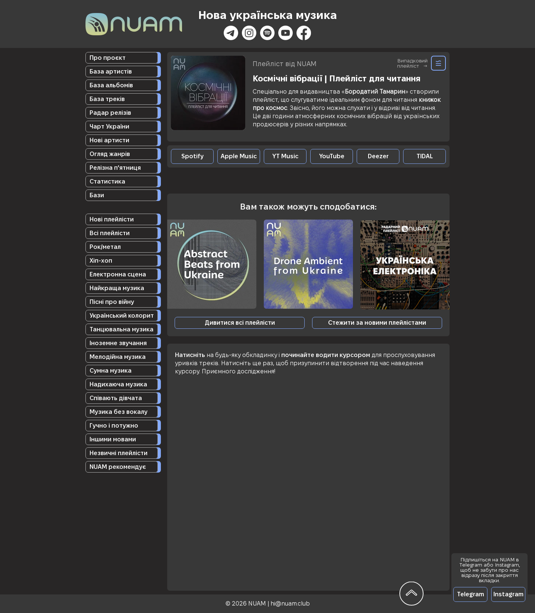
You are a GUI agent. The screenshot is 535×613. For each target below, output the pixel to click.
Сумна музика (111, 370)
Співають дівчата (116, 398)
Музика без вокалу (118, 412)
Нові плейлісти (112, 219)
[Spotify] (267, 33)
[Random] (438, 63)
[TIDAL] (424, 156)
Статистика (107, 181)
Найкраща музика (117, 288)
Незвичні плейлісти (118, 453)
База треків (107, 99)
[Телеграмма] (231, 33)
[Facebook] (303, 33)
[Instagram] (249, 33)
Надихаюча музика (118, 384)
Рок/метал (105, 247)
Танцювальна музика (121, 329)
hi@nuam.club (290, 603)
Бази (97, 195)
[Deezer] (378, 156)
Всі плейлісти (110, 233)
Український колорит (122, 315)
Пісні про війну (112, 302)
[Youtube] (285, 33)
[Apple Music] (238, 156)
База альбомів (111, 85)
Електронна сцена (118, 274)
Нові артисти (109, 140)
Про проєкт (108, 58)
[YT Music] (285, 156)
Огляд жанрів (110, 154)
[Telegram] (470, 594)
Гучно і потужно (114, 425)
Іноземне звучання (118, 343)
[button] (377, 323)
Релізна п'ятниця (115, 168)
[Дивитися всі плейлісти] (240, 323)
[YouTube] (331, 156)
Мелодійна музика (118, 357)
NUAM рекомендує (118, 467)
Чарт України (109, 126)
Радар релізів (110, 113)
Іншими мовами (113, 439)
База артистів (111, 71)
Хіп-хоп (101, 260)
